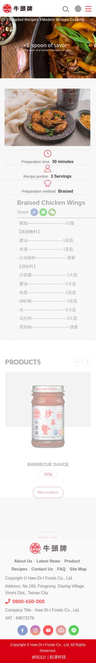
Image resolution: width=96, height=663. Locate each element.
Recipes (19, 569)
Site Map (78, 569)
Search (66, 9)
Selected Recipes (23, 20)
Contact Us (42, 569)
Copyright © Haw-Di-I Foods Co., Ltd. (39, 578)
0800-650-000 (25, 601)
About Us (23, 561)
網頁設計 (39, 657)
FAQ (61, 569)
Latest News (48, 561)
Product (72, 561)
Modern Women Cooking (63, 20)
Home (3, 19)
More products (47, 497)
